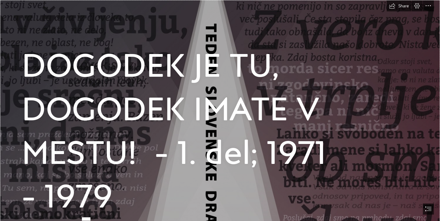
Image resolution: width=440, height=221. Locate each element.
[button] (399, 5)
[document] (220, 110)
